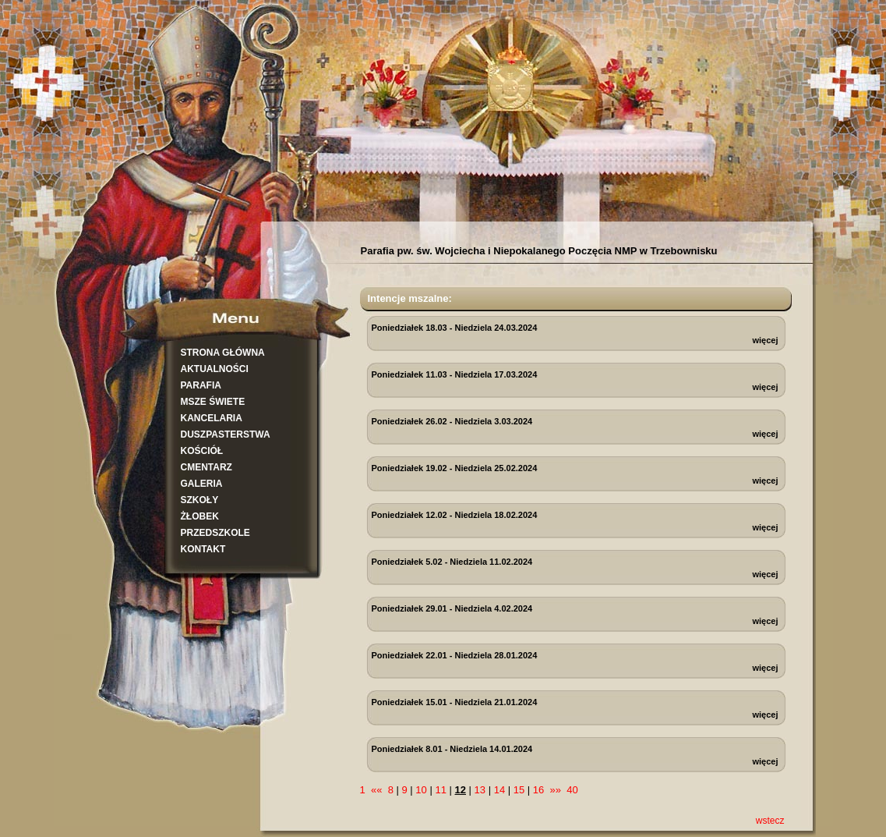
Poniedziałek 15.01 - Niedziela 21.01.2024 (455, 702)
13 (480, 790)
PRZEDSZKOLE (215, 532)
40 (572, 790)
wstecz (770, 820)
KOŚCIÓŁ (202, 450)
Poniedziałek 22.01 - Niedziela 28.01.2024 (455, 655)
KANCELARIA (211, 418)
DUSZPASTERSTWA (225, 434)
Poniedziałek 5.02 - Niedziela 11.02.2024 (452, 561)
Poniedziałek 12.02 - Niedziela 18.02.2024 (455, 515)
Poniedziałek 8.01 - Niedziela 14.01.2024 (452, 749)
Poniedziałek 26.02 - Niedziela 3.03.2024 (452, 421)
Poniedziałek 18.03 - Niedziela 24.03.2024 (455, 327)
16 (538, 790)
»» (555, 790)
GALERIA (202, 483)
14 (499, 790)
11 (440, 790)
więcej (765, 340)
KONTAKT (203, 549)
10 (420, 790)
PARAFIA (201, 385)
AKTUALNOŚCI (215, 369)
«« (376, 790)
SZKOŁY (200, 500)
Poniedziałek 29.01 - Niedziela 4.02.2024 (452, 608)
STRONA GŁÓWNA (223, 352)
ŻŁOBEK (200, 516)
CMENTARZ (206, 467)
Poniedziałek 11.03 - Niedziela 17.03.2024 (455, 374)
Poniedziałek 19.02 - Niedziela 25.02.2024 (455, 468)
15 (519, 790)
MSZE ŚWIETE (213, 401)
